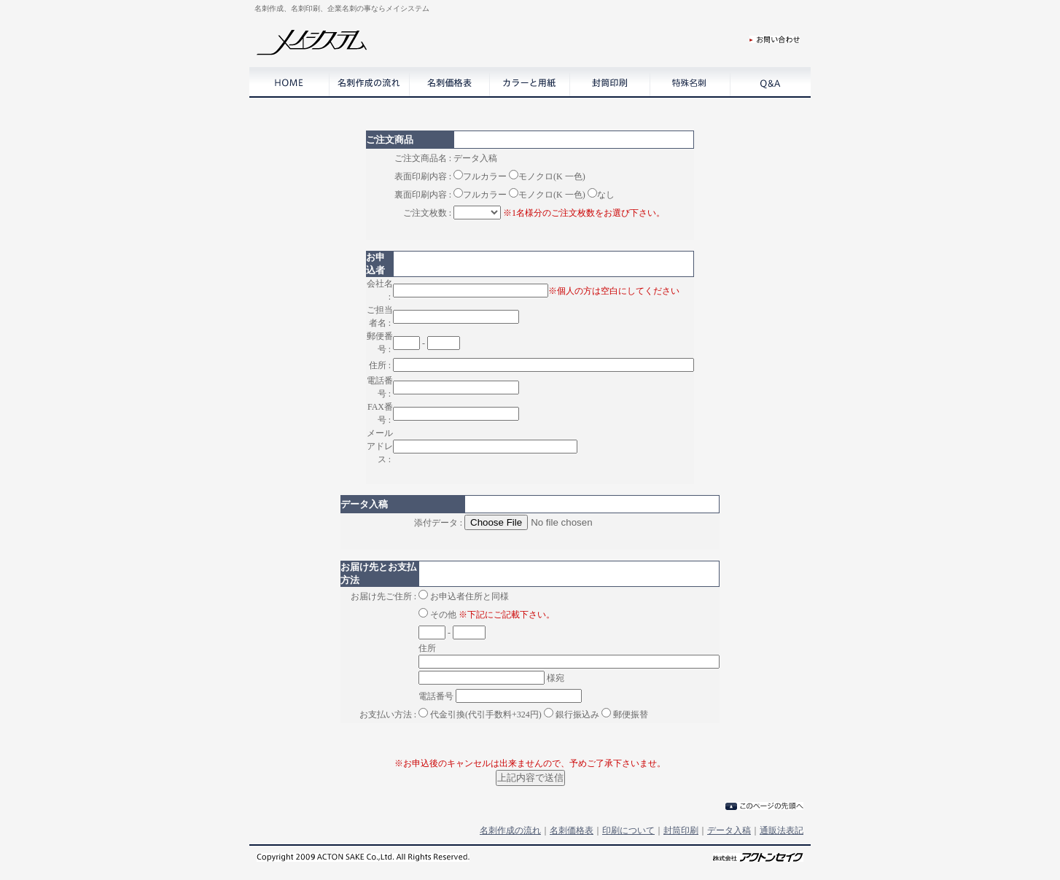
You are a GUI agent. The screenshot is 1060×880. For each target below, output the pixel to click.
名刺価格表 (571, 830)
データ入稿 (729, 830)
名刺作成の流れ (510, 830)
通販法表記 (781, 830)
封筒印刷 (680, 830)
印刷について (628, 830)
